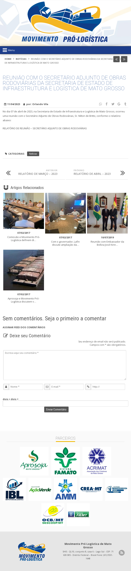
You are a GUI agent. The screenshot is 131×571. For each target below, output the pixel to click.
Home (8, 58)
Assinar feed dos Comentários (24, 327)
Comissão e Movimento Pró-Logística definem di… (24, 236)
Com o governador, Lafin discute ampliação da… (65, 241)
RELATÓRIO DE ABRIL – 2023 (101, 173)
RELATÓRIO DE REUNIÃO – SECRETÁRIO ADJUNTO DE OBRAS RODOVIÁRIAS (45, 128)
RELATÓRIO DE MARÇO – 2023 (30, 173)
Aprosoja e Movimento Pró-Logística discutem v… (24, 298)
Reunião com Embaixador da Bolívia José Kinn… (107, 241)
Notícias (21, 58)
